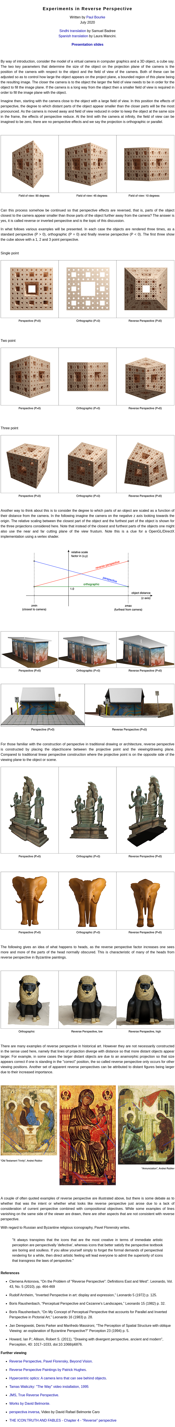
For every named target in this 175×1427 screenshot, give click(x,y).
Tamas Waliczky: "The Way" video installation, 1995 (49, 1386)
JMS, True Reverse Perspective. (34, 1395)
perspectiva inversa (24, 1412)
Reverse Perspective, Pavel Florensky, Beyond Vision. (51, 1361)
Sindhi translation (72, 31)
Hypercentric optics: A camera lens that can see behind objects (57, 1378)
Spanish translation (73, 36)
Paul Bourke (95, 17)
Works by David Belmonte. (29, 1403)
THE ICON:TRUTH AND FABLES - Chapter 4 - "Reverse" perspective (62, 1420)
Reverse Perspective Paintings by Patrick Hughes (47, 1370)
